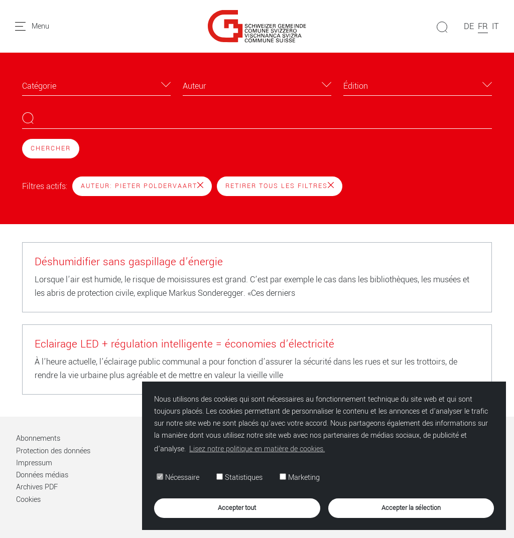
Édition (355, 86)
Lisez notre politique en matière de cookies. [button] (257, 449)
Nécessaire (178, 477)
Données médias (42, 475)
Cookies (28, 499)
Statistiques (239, 477)
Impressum (34, 463)
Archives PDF (37, 487)
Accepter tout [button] (237, 507)
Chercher (51, 148)
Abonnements (38, 438)
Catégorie (39, 86)
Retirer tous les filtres (279, 186)
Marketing (300, 477)
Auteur (194, 86)
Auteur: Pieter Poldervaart (142, 186)
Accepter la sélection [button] (411, 507)
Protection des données (53, 451)
